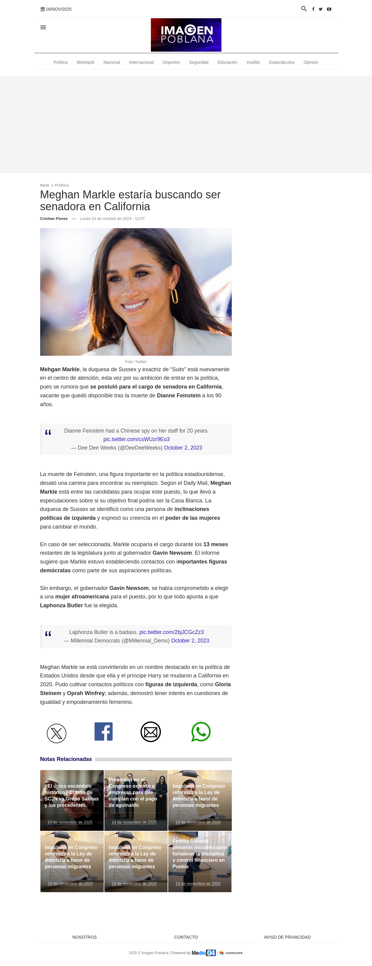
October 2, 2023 (183, 448)
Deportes (171, 62)
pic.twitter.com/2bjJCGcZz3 (171, 632)
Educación (227, 62)
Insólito (253, 62)
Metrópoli (85, 62)
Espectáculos (281, 62)
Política (61, 62)
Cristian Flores (54, 218)
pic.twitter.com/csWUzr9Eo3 (136, 439)
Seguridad (198, 62)
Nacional (111, 62)
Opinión (311, 62)
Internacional (141, 62)
